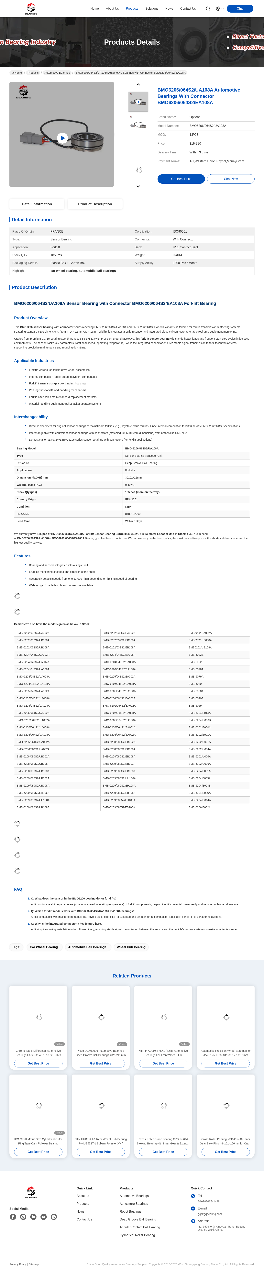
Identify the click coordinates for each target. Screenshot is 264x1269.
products (132, 8)
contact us (188, 8)
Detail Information (37, 204)
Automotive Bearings (57, 72)
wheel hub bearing (131, 947)
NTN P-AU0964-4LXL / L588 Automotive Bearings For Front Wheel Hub (163, 1053)
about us (112, 8)
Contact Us (84, 1219)
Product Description (95, 204)
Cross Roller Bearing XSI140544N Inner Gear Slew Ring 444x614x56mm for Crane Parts (226, 1142)
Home (94, 8)
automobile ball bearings (87, 947)
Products (33, 72)
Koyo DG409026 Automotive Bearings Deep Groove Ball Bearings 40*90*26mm (101, 1053)
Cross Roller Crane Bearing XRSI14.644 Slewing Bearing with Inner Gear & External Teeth (163, 1142)
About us (83, 1195)
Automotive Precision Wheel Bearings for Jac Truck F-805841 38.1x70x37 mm (226, 1053)
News (80, 1211)
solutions (151, 8)
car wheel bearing (44, 947)
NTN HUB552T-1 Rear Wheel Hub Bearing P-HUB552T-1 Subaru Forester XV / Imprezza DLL (101, 1142)
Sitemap (34, 1264)
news (169, 8)
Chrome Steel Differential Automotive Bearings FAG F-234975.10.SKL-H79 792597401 (38, 1053)
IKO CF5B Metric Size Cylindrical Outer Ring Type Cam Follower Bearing (38, 1141)
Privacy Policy (18, 1264)
